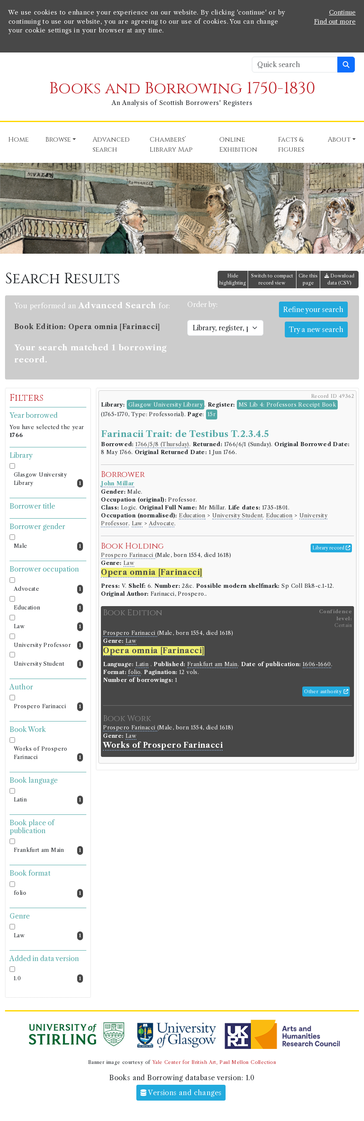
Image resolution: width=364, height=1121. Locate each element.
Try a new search (316, 329)
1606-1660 (317, 664)
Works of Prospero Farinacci (48, 753)
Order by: (202, 304)
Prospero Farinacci (48, 706)
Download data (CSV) (339, 279)
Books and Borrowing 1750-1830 (182, 88)
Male (48, 546)
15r (212, 414)
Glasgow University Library (48, 479)
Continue (342, 12)
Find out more (335, 21)
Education (48, 608)
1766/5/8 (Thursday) (162, 444)
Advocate (48, 589)
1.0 (48, 978)
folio (48, 893)
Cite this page (308, 279)
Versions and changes (181, 1093)
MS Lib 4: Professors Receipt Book (287, 405)
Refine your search (313, 309)
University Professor (48, 645)
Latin (48, 800)
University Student (48, 664)
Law (48, 626)
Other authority (326, 691)
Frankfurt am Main (48, 850)
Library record (331, 548)
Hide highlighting (232, 279)
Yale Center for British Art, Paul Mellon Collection (214, 1062)
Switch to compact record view (272, 279)
